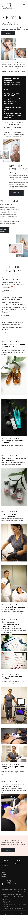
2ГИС (2, 292)
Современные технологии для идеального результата (13, 785)
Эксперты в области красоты (13, 607)
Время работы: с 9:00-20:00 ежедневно (13, 908)
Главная (3, 863)
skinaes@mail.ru (5, 899)
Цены (3, 872)
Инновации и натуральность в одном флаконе (13, 459)
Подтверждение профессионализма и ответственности (10, 624)
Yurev (17, 913)
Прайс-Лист (8, 850)
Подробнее (8, 33)
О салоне (3, 874)
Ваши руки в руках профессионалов (8, 515)
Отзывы (3, 876)
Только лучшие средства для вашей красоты (13, 345)
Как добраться (19, 863)
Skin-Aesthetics (14, 342)
